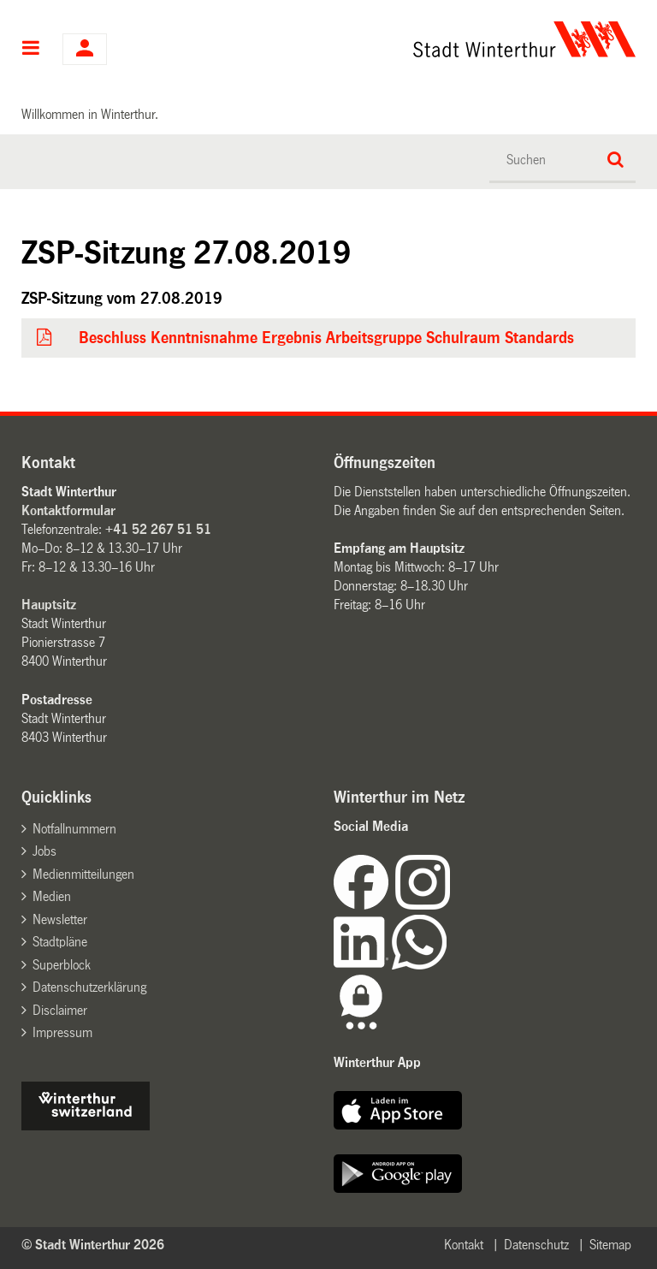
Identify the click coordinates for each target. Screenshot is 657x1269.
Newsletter (60, 919)
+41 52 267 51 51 (158, 529)
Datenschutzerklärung (89, 987)
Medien (52, 896)
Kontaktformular (68, 510)
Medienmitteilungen (83, 874)
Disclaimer (60, 1010)
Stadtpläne (60, 941)
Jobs (44, 851)
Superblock (62, 965)
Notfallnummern (74, 828)
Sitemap (610, 1244)
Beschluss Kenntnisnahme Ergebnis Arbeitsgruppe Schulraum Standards (326, 338)
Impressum (62, 1032)
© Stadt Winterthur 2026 (92, 1244)
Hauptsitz (48, 604)
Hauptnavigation (31, 50)
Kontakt (463, 1244)
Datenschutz (536, 1244)
